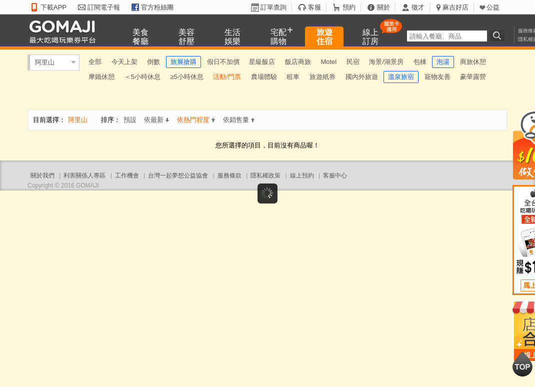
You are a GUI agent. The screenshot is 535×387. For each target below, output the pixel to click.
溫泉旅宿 (401, 76)
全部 (95, 62)
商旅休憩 (473, 62)
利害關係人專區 (85, 175)
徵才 (418, 7)
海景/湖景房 (386, 62)
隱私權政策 (265, 175)
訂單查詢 (273, 7)
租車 (293, 76)
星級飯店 (262, 62)
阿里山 (44, 62)
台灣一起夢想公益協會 (178, 175)
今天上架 (125, 62)
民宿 (353, 62)
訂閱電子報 (104, 7)
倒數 (153, 62)
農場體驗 (264, 76)
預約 (349, 7)
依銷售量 (238, 120)
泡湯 (443, 62)
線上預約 (302, 175)
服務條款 (230, 175)
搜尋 (499, 35)
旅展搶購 (183, 62)
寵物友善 (437, 76)
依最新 (156, 120)
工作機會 (127, 175)
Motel (328, 62)
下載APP (53, 7)
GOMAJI (65, 31)
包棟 (420, 62)
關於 (383, 7)
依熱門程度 (196, 120)
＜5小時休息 (142, 76)
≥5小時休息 (186, 76)
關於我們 (42, 175)
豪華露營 (473, 76)
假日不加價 (223, 62)
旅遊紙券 (323, 76)
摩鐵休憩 (101, 76)
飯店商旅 (298, 62)
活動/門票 (227, 76)
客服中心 (335, 175)
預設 (130, 120)
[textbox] (447, 36)
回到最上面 (522, 364)
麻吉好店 (455, 7)
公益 (493, 7)
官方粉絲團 (157, 7)
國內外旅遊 (362, 76)
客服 (314, 7)
